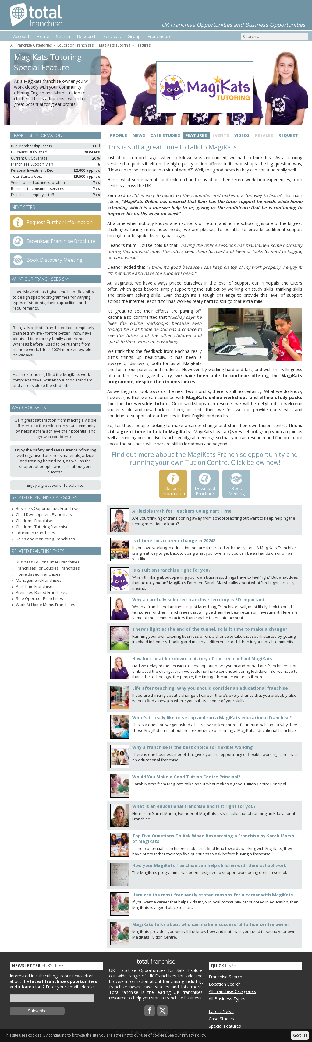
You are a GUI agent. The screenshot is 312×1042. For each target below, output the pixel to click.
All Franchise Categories (31, 45)
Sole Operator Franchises (39, 598)
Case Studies (165, 135)
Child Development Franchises (44, 514)
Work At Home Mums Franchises (45, 604)
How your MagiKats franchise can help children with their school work (209, 865)
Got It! (300, 1035)
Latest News (221, 1011)
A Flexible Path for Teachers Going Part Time (182, 511)
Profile (118, 135)
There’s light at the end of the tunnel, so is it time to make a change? (209, 629)
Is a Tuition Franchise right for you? (171, 570)
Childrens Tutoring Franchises (43, 526)
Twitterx (162, 1010)
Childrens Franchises (35, 520)
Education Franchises (75, 45)
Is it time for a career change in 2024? (173, 540)
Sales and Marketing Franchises (45, 539)
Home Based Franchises (38, 574)
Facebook (149, 1010)
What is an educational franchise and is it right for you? (194, 806)
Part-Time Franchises (35, 586)
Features (143, 45)
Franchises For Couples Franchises (48, 568)
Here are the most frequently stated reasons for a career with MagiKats (212, 895)
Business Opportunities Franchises (48, 508)
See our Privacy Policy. (187, 1035)
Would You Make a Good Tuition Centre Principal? (186, 777)
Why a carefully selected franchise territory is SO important (198, 599)
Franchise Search (225, 977)
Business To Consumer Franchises (48, 562)
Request (288, 135)
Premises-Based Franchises (41, 592)
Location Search (225, 984)
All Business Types (227, 999)
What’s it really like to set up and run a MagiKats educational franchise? (212, 718)
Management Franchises (39, 580)
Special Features (225, 1026)
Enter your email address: (71, 987)
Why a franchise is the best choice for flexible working (192, 747)
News (139, 135)
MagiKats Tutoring (114, 45)
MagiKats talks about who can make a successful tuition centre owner (210, 924)
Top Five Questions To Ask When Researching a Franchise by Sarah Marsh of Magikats (213, 838)
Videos (242, 135)
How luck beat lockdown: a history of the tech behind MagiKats (202, 658)
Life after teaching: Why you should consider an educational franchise (210, 688)
